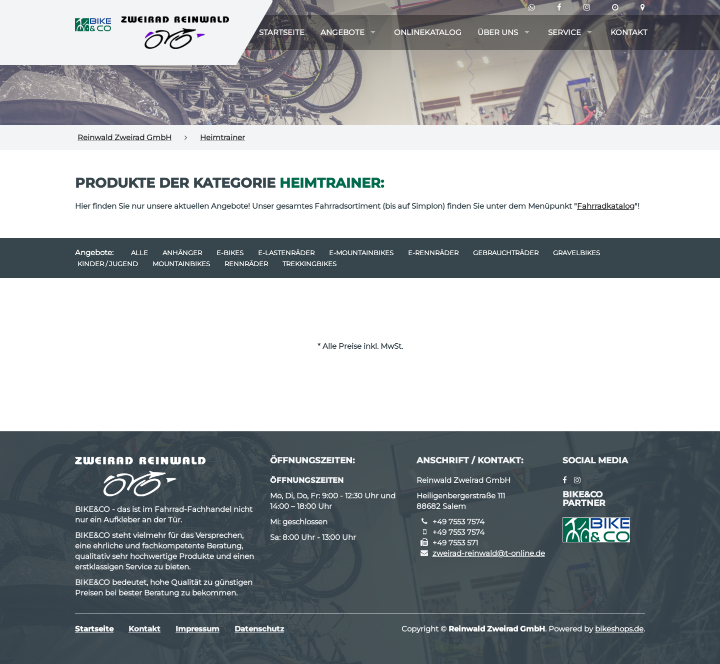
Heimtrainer (222, 137)
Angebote (342, 32)
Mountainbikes (181, 264)
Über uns (498, 32)
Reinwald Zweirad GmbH (125, 137)
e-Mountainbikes (361, 253)
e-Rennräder (433, 253)
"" (606, 206)
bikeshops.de (619, 628)
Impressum (198, 628)
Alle (139, 253)
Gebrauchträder (505, 253)
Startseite (281, 32)
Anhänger (182, 253)
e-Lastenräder (286, 253)
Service (564, 32)
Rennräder (246, 264)
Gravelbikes (576, 253)
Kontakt (629, 32)
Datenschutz (259, 628)
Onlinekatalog (428, 32)
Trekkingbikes (309, 264)
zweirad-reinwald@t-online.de (488, 553)
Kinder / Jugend (108, 264)
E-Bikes (230, 253)
